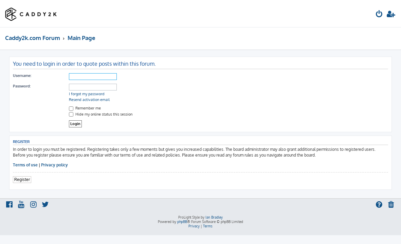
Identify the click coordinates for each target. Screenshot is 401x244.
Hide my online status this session (100, 114)
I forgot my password (87, 94)
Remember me (85, 108)
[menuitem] (379, 14)
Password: (22, 86)
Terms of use (25, 164)
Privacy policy (54, 164)
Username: (22, 75)
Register (22, 179)
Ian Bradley (214, 217)
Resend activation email (89, 99)
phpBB (182, 222)
